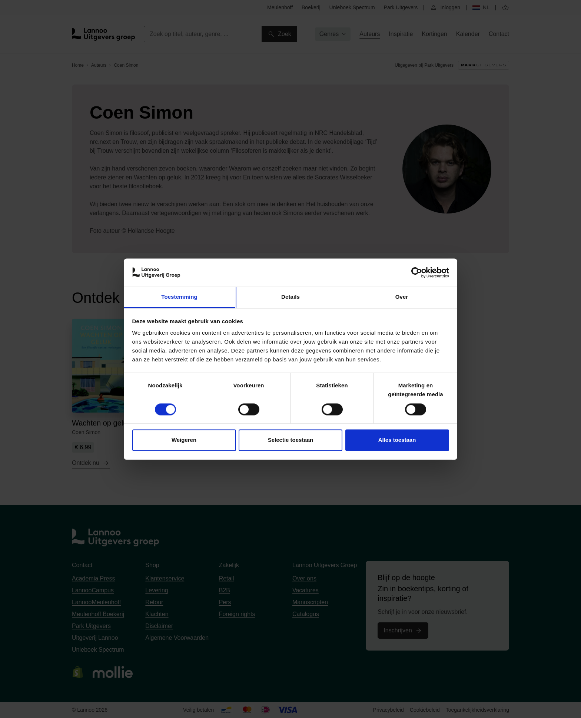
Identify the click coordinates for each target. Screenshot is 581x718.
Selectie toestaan (290, 440)
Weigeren (184, 440)
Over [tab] (401, 297)
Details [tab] (290, 297)
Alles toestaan (397, 440)
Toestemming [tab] (179, 297)
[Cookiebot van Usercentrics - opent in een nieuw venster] (416, 272)
